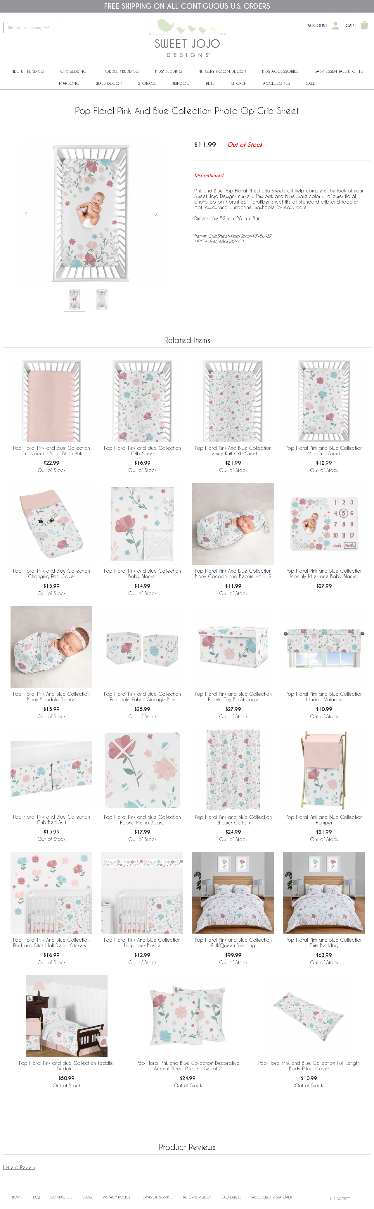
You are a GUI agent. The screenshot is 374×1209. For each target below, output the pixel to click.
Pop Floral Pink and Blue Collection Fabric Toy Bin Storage (233, 696)
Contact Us (61, 1197)
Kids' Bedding (168, 71)
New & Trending (27, 71)
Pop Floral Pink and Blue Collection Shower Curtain (233, 819)
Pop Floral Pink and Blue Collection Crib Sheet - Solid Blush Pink (51, 450)
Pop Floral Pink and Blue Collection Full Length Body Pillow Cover (309, 1065)
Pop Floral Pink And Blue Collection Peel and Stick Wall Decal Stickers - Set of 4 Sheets (51, 943)
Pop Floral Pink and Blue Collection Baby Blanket (142, 573)
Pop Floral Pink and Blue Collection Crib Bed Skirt (51, 819)
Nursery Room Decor (222, 71)
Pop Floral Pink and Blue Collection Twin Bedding (324, 942)
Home (17, 1197)
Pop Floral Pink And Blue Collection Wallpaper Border (142, 942)
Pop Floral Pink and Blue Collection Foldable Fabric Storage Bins (142, 696)
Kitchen (239, 83)
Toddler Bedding (121, 71)
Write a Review (19, 1167)
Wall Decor (109, 83)
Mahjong (69, 83)
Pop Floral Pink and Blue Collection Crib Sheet (142, 450)
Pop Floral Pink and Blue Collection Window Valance (324, 696)
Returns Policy (197, 1197)
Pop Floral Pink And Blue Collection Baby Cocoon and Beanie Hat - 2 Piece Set (233, 574)
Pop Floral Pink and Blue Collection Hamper (324, 819)
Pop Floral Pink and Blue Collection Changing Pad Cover (51, 573)
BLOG (87, 1197)
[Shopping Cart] (364, 26)
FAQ (36, 1197)
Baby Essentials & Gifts (339, 71)
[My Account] (335, 25)
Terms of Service (157, 1197)
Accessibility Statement (273, 1197)
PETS (210, 83)
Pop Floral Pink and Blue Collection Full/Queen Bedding (233, 942)
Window (181, 83)
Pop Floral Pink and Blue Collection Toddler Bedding (66, 1065)
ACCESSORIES (276, 83)
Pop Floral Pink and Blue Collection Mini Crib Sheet (324, 450)
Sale (310, 83)
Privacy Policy (117, 1197)
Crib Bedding (73, 71)
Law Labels (231, 1197)
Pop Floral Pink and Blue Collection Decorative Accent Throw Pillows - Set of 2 (187, 1065)
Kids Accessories (280, 71)
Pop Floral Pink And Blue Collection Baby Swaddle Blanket (51, 696)
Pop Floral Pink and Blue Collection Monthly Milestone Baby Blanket (324, 573)
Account (317, 26)
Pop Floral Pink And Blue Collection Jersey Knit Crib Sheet (233, 450)
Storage (147, 83)
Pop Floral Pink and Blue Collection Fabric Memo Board (142, 819)
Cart (351, 26)
